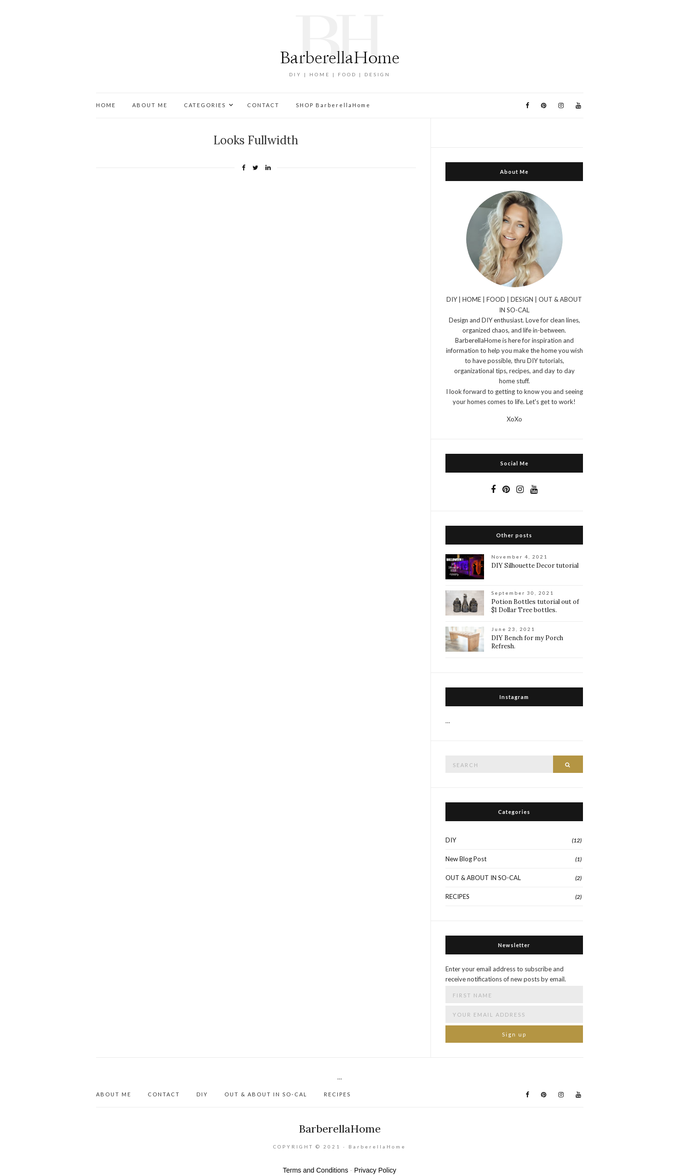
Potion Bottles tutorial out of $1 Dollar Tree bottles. (535, 606)
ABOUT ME (149, 105)
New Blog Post (465, 859)
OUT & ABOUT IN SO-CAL (483, 878)
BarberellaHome (340, 1128)
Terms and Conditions (315, 1170)
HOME (106, 105)
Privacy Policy (375, 1170)
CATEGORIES (205, 105)
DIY (450, 840)
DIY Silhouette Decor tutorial (535, 565)
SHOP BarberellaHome (333, 105)
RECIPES (457, 896)
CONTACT (263, 105)
